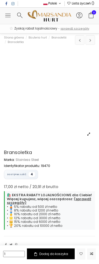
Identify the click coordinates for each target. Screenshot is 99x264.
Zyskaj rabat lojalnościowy (49, 28)
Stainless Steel (27, 159)
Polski (52, 3)
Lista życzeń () (80, 3)
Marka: (9, 160)
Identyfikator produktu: (22, 166)
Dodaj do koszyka (50, 254)
